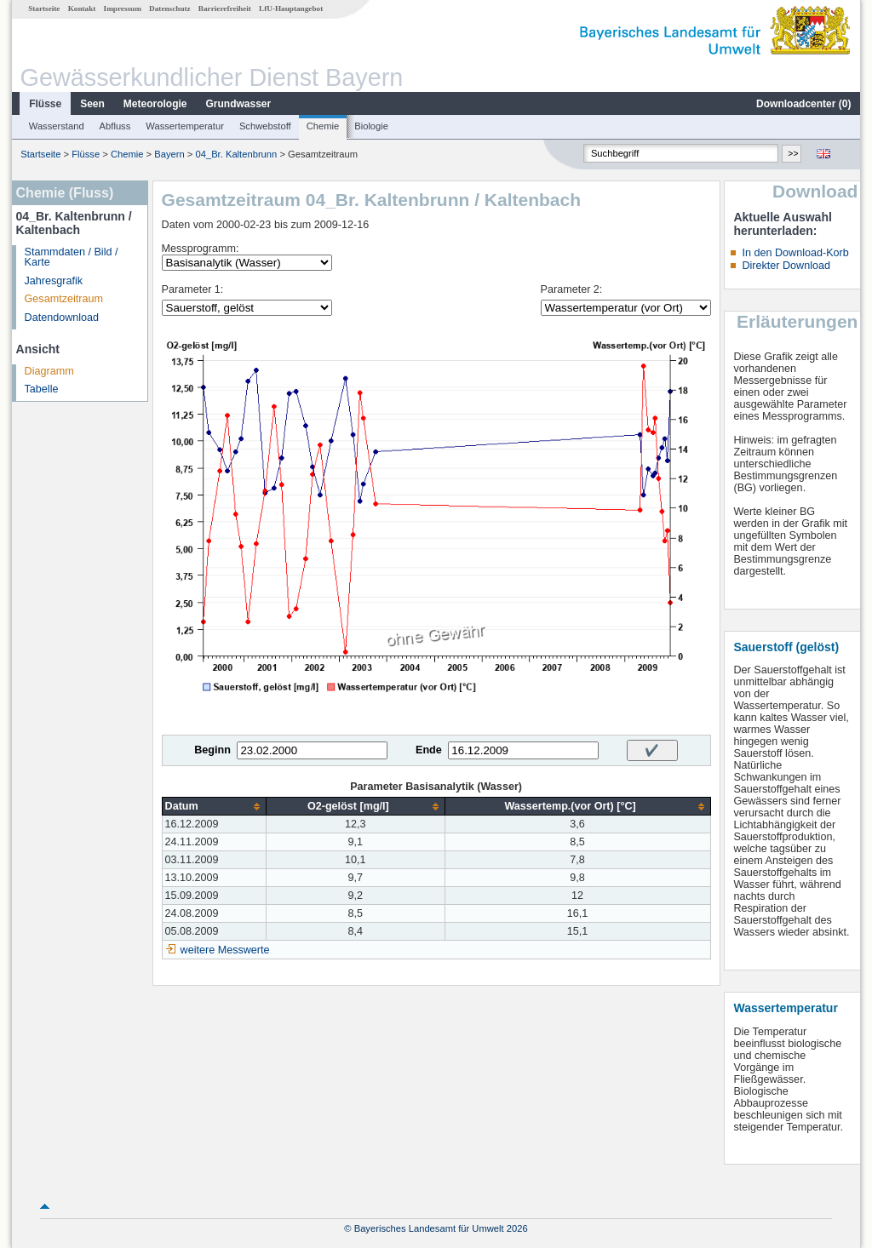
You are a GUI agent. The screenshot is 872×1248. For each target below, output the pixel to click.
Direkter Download (786, 266)
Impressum (122, 8)
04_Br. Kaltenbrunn (236, 154)
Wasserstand (56, 126)
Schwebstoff (265, 126)
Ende (429, 750)
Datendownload (62, 317)
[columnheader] (214, 807)
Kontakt (82, 8)
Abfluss (115, 126)
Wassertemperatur (185, 126)
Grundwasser (239, 104)
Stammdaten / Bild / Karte (71, 257)
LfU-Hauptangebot (291, 8)
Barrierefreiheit (224, 8)
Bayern (169, 154)
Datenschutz (170, 8)
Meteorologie (155, 104)
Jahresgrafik (54, 281)
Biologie (371, 126)
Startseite (44, 8)
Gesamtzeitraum (64, 299)
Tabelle (42, 389)
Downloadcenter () (803, 104)
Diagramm (49, 371)
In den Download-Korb (795, 253)
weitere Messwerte (225, 950)
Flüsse (45, 104)
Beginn (212, 750)
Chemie (323, 126)
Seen (92, 104)
